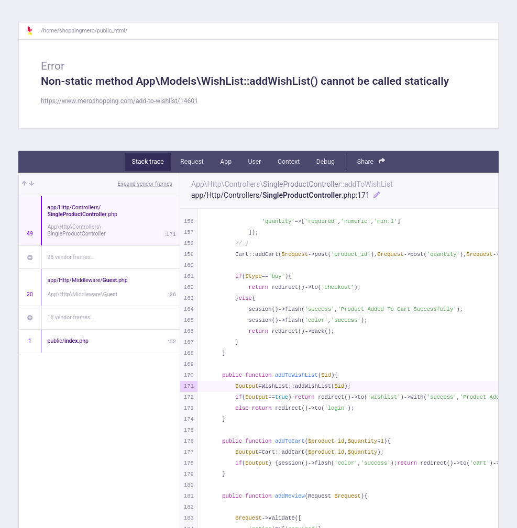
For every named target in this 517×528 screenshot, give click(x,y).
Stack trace (148, 161)
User (254, 161)
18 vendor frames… (71, 317)
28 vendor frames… (71, 257)
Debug (325, 161)
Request (192, 161)
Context (289, 161)
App (226, 161)
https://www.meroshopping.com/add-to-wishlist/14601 (119, 101)
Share (371, 161)
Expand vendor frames (145, 184)
